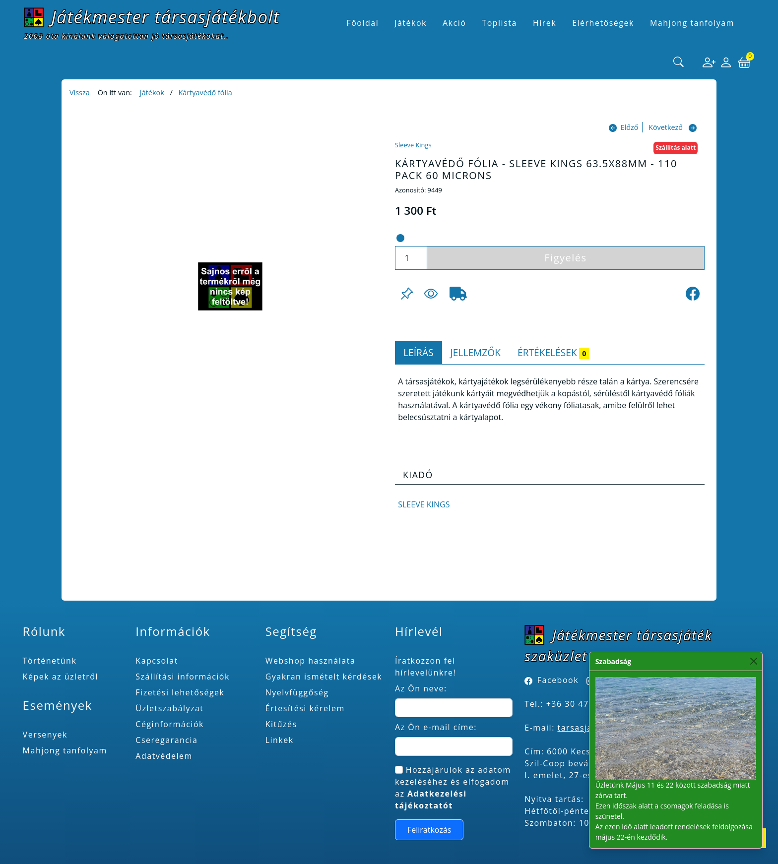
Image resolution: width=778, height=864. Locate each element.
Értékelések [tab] (553, 352)
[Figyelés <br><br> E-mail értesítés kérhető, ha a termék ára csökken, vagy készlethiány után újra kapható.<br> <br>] (431, 294)
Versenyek (45, 734)
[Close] (754, 661)
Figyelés (565, 257)
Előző (630, 127)
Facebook (558, 680)
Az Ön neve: (421, 688)
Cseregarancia (166, 740)
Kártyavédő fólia (205, 92)
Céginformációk (169, 724)
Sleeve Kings (413, 144)
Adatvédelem (164, 755)
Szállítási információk (182, 676)
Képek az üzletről (60, 676)
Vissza (79, 92)
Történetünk (50, 660)
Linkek (279, 740)
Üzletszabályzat (169, 708)
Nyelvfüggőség (297, 692)
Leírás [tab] (418, 352)
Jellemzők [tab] (476, 352)
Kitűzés (281, 724)
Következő (665, 127)
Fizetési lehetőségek (179, 692)
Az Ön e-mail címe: (436, 727)
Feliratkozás (429, 829)
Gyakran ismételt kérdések (324, 676)
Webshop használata (310, 660)
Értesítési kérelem (305, 708)
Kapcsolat (156, 660)
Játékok (152, 92)
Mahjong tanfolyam (65, 750)
